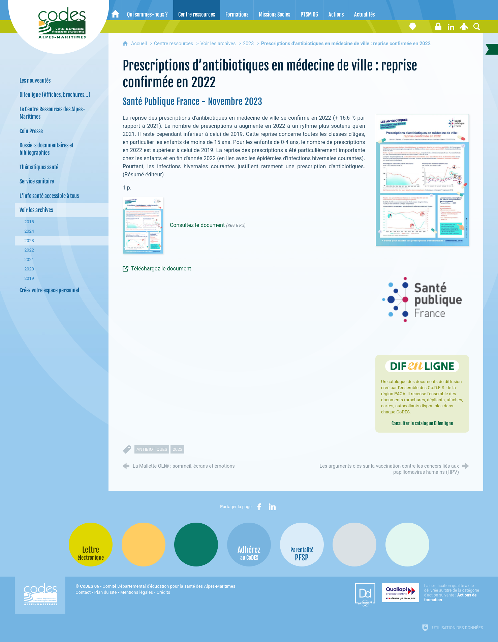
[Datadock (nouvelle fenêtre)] (365, 595)
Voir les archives (218, 44)
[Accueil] (115, 10)
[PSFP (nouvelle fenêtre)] (302, 544)
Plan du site (105, 592)
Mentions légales (136, 592)
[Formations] (236, 10)
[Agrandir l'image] (422, 180)
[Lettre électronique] (425, 26)
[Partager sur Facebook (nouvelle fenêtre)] (259, 507)
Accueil (139, 44)
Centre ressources (173, 44)
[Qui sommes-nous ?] (147, 10)
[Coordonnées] (412, 26)
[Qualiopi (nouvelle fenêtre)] (432, 592)
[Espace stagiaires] (438, 26)
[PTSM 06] (309, 10)
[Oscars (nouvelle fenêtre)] (407, 544)
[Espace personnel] (464, 26)
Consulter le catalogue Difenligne (422, 423)
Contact (83, 592)
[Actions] (336, 10)
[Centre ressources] (196, 10)
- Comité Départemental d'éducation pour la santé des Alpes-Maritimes (158, 586)
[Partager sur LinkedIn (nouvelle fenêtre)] (272, 507)
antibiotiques (151, 449)
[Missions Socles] (274, 10)
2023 (248, 44)
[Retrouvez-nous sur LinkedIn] (451, 26)
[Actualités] (364, 10)
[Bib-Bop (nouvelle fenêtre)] (196, 544)
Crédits (163, 592)
